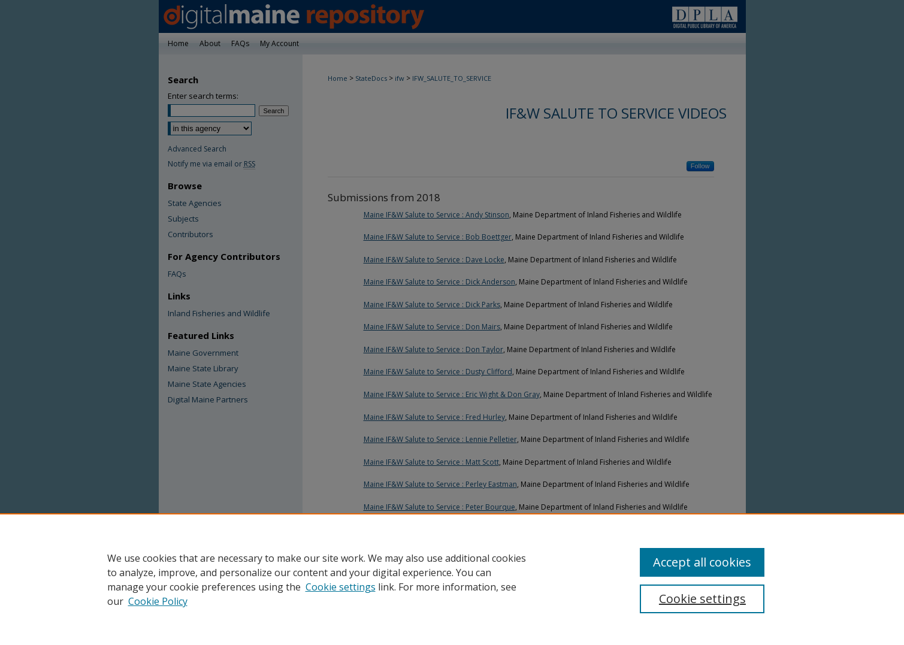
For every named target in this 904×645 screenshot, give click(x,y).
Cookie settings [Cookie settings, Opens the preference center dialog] (702, 599)
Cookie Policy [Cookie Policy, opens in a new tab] (158, 601)
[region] (452, 579)
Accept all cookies (702, 562)
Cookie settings (341, 586)
